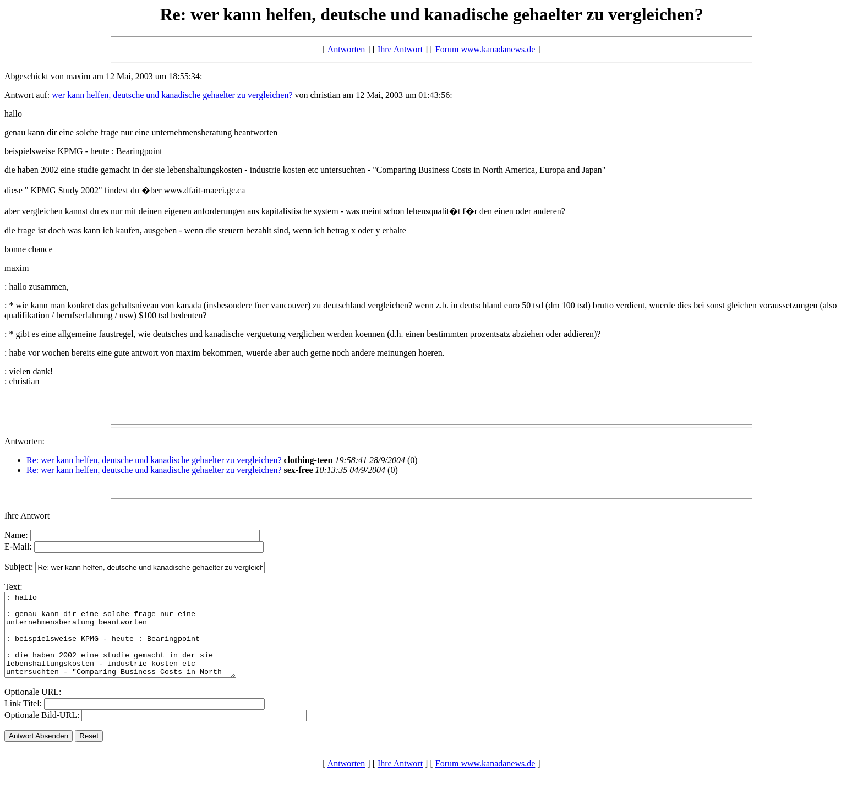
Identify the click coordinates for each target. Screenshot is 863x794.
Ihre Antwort (400, 49)
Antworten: (24, 441)
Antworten (346, 49)
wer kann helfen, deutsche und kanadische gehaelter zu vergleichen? (172, 95)
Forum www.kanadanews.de (485, 49)
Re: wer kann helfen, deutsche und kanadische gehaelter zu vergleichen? (154, 460)
